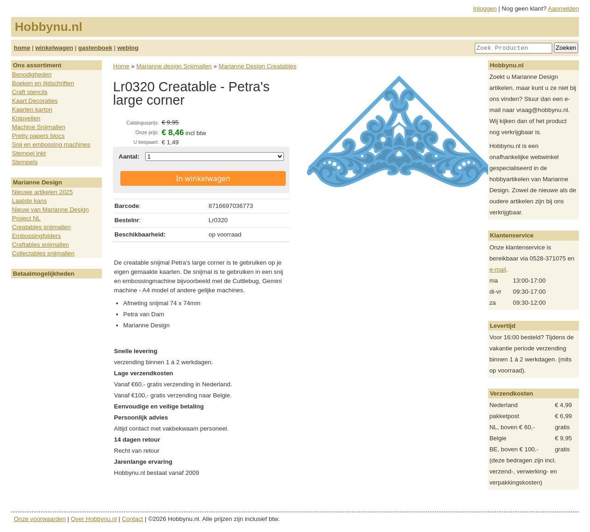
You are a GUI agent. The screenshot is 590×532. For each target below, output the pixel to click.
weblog (127, 47)
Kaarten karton (32, 109)
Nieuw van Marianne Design (50, 209)
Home (121, 66)
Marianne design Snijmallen (174, 66)
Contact (132, 518)
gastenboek (95, 47)
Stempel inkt (29, 153)
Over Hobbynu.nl (94, 518)
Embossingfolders (36, 235)
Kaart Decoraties (35, 100)
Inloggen (485, 8)
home (22, 47)
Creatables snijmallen (41, 227)
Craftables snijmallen (40, 244)
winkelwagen (54, 47)
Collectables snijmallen (43, 253)
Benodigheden (32, 74)
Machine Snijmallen (38, 127)
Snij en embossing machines (51, 144)
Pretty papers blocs (38, 135)
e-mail (498, 269)
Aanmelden (563, 8)
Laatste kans (29, 200)
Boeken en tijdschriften (43, 83)
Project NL (26, 218)
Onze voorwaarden (40, 518)
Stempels (25, 162)
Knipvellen (26, 118)
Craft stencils (29, 92)
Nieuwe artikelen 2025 (42, 192)
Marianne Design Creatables (257, 66)
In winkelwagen (203, 178)
